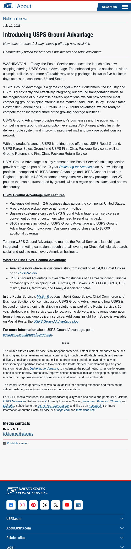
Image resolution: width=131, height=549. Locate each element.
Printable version (17, 443)
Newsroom (109, 7)
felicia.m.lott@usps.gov (18, 433)
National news (15, 18)
